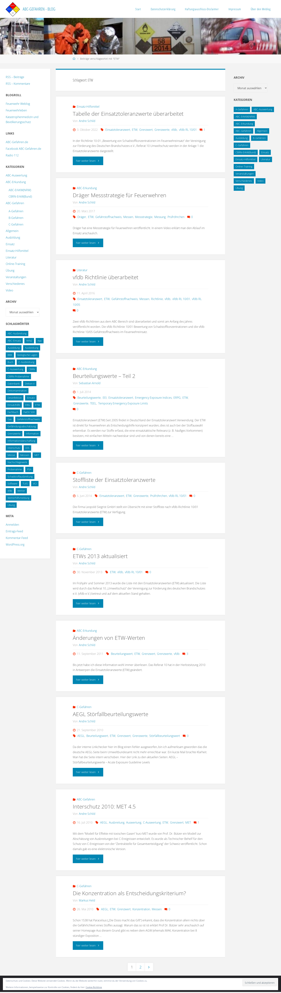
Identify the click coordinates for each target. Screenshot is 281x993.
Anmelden (12, 525)
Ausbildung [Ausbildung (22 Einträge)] (14, 347)
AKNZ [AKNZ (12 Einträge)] (29, 340)
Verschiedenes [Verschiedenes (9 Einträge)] (243, 181)
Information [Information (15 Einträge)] (32, 433)
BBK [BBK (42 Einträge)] (10, 355)
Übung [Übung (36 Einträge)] (11, 505)
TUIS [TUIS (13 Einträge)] (25, 483)
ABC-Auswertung (16, 175)
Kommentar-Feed (17, 538)
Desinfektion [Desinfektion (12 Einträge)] (15, 397)
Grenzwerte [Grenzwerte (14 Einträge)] (14, 433)
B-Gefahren (16, 218)
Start (138, 9)
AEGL (80, 736)
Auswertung (133, 823)
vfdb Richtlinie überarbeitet (105, 277)
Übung (10, 270)
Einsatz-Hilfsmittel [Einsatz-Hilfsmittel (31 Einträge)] (245, 159)
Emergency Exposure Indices (153, 398)
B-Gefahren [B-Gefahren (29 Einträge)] (259, 138)
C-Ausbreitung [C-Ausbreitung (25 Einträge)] (26, 362)
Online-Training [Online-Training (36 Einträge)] (243, 166)
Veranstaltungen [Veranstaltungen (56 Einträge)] (244, 173)
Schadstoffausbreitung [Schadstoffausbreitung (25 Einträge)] (20, 476)
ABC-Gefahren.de (17, 142)
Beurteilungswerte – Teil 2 (104, 376)
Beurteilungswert (122, 654)
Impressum (234, 9)
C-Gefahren (84, 473)
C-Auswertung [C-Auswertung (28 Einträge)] (15, 369)
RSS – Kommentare (18, 84)
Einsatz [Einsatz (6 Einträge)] (265, 152)
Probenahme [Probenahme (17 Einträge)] (15, 469)
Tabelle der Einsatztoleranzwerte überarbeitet (128, 113)
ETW (134, 130)
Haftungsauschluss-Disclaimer (202, 9)
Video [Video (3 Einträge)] (260, 181)
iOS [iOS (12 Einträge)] (27, 448)
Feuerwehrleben (16, 110)
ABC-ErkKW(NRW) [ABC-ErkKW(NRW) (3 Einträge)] (245, 116)
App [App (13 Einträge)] (39, 340)
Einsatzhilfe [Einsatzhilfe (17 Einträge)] (14, 405)
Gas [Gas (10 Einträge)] (10, 419)
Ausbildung (13, 237)
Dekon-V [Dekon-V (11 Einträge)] (30, 383)
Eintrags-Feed (14, 531)
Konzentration (141, 910)
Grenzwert (146, 130)
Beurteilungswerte (89, 398)
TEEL (93, 404)
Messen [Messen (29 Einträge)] (24, 455)
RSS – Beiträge (15, 77)
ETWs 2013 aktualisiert (100, 556)
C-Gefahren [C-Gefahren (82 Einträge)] (241, 145)
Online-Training (15, 264)
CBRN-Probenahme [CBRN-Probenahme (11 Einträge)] (18, 376)
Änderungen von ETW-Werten (109, 638)
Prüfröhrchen (176, 217)
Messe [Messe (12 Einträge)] (11, 455)
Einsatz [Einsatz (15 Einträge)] (31, 397)
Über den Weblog (261, 9)
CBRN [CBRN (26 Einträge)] (31, 369)
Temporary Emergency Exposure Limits (123, 404)
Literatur (82, 270)
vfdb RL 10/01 (188, 130)
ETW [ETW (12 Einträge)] (37, 405)
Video (9, 290)
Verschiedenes (15, 284)
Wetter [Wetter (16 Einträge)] (21, 490)
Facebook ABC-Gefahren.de (23, 149)
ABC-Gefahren (86, 800)
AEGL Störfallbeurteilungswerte (110, 714)
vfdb (174, 130)
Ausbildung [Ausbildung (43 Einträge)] (241, 138)
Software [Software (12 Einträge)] (12, 483)
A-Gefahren (16, 211)
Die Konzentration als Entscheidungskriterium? (129, 893)
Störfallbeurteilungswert (164, 736)
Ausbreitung (116, 823)
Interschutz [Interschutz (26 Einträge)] (14, 448)
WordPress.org (15, 544)
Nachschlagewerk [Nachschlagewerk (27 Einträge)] (17, 462)
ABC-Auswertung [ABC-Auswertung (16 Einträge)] (262, 109)
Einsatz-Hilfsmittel (88, 107)
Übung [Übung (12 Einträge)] (239, 188)
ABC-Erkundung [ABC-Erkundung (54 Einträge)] (244, 123)
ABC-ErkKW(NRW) (20, 190)
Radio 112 (12, 155)
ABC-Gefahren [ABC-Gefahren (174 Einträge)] (243, 131)
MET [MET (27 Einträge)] (36, 455)
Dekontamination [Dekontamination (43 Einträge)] (17, 390)
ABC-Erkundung (87, 188)
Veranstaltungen (16, 277)
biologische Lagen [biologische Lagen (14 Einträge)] (27, 355)
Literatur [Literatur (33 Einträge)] (265, 159)
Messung (160, 217)
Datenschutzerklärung (163, 9)
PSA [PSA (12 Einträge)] (29, 469)
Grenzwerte (162, 130)
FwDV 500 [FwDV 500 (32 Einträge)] (29, 412)
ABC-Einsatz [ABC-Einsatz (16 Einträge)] (14, 340)
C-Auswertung (152, 823)
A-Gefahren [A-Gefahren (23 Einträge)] (241, 109)
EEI (105, 398)
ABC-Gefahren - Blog (39, 9)
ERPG (177, 398)
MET (188, 823)
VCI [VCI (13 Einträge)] (35, 483)
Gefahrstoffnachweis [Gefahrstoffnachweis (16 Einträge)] (28, 419)
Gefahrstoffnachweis (108, 217)
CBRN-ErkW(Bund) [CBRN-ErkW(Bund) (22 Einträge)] (245, 152)
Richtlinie (157, 299)
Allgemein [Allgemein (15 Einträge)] (262, 131)
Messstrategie (144, 217)
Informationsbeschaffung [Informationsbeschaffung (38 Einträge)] (21, 440)
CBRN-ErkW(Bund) (20, 196)
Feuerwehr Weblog (18, 104)
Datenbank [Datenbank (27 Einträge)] (14, 383)
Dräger (81, 217)
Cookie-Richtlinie (94, 987)
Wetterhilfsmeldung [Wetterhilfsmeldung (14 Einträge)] (18, 498)
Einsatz (10, 244)
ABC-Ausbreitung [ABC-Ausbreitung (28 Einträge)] (17, 333)
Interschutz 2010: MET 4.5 (104, 806)
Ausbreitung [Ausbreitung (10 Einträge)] (31, 347)
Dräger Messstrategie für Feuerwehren (119, 195)
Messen (128, 217)
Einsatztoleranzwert (117, 130)
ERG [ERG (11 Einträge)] (27, 405)
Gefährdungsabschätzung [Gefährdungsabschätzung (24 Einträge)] (22, 426)
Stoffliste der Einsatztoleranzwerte (114, 480)
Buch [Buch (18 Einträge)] (10, 362)
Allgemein (12, 231)
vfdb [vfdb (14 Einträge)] (10, 490)
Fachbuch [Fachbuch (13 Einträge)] (13, 412)
